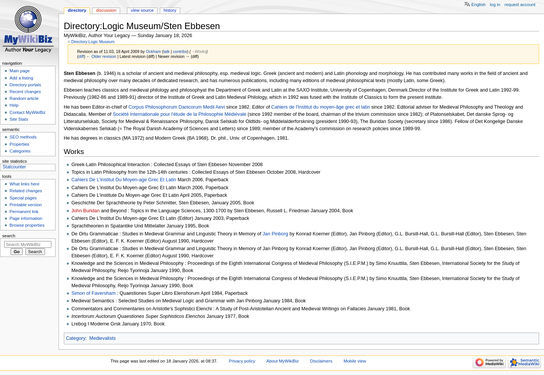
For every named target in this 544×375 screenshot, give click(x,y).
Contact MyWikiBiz (27, 112)
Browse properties (26, 225)
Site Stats (18, 119)
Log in (495, 4)
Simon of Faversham (93, 293)
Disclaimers (321, 361)
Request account (520, 4)
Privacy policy (242, 361)
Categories (19, 151)
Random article (24, 98)
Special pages (23, 198)
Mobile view (354, 361)
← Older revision (101, 56)
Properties (19, 144)
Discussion (106, 10)
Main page (19, 70)
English (478, 4)
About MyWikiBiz (282, 361)
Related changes (25, 190)
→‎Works (198, 51)
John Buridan (85, 210)
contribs (180, 51)
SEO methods (22, 137)
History (170, 10)
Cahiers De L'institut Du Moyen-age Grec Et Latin (123, 179)
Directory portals (25, 84)
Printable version (25, 204)
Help (14, 105)
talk (166, 51)
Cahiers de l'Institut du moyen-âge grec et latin (320, 107)
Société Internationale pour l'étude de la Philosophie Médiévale (179, 114)
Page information (25, 218)
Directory (77, 10)
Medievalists (102, 338)
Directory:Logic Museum (92, 41)
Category (75, 338)
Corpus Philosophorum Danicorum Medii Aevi (176, 107)
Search (8, 235)
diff (81, 56)
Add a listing (21, 78)
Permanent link (23, 211)
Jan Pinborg (275, 234)
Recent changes (25, 91)
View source (142, 10)
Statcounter (14, 167)
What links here (24, 184)
